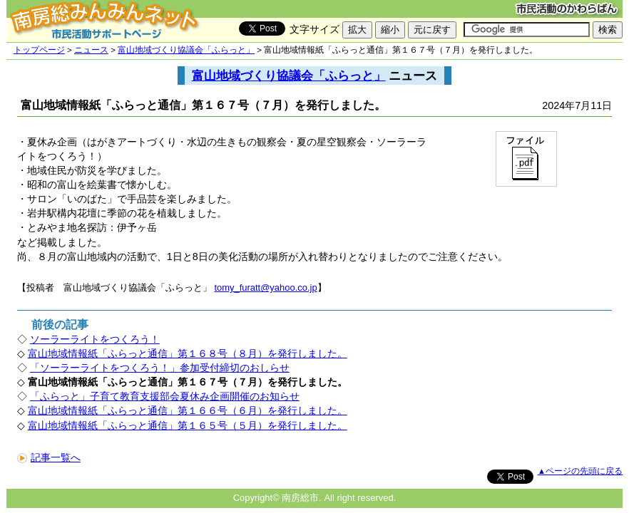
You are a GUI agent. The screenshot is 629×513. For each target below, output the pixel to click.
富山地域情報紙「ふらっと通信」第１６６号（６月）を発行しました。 (187, 410)
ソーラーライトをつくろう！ (95, 339)
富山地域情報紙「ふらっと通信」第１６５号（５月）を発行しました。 (187, 425)
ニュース (91, 50)
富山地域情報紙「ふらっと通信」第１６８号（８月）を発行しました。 (187, 353)
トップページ (39, 50)
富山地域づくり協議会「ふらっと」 (186, 50)
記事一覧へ (49, 457)
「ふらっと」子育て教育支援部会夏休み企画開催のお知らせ (165, 396)
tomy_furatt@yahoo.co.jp (265, 287)
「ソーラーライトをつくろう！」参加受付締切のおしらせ (160, 367)
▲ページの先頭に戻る (580, 471)
